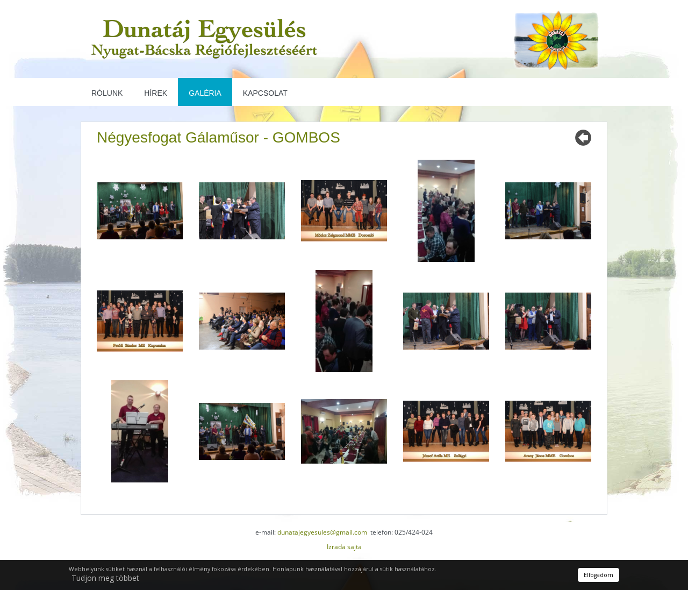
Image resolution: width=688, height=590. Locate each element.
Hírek (155, 93)
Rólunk (107, 93)
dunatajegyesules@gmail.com (322, 532)
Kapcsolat (265, 93)
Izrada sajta (344, 546)
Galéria (205, 93)
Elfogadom (598, 575)
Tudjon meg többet (105, 578)
